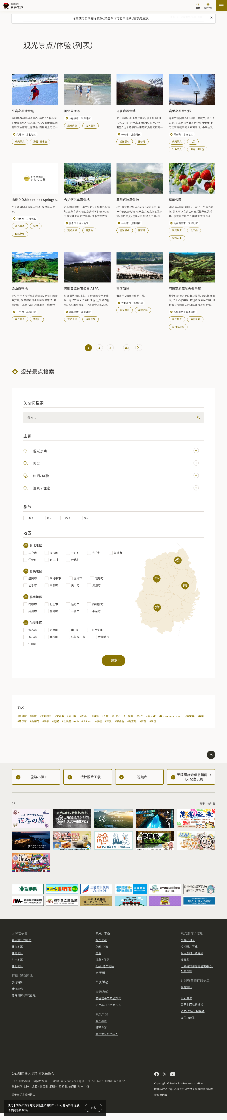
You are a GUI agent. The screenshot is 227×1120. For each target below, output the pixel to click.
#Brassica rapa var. (171, 722)
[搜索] (198, 6)
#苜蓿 (143, 728)
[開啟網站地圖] (221, 5)
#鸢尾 (55, 728)
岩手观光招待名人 (107, 1040)
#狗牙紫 (151, 722)
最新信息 (186, 1005)
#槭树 (33, 722)
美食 (116, 466)
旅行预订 (101, 979)
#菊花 (140, 722)
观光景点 (20, 142)
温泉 (35, 226)
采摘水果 (177, 239)
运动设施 (90, 320)
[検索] (198, 420)
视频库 (185, 966)
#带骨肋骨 (46, 722)
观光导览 (101, 1027)
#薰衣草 (22, 728)
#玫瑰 (153, 728)
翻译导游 (101, 1034)
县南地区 (17, 960)
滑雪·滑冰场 (40, 142)
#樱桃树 (22, 722)
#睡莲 (95, 722)
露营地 (141, 142)
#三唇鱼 (129, 722)
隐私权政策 (188, 1024)
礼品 (192, 142)
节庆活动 (102, 988)
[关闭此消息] (212, 18)
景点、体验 (103, 939)
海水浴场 (90, 125)
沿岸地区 (17, 966)
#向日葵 (72, 722)
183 (128, 349)
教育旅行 (186, 994)
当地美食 (177, 149)
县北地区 (17, 973)
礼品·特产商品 (105, 973)
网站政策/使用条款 (192, 1018)
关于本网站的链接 (192, 1011)
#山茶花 (34, 728)
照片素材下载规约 (192, 960)
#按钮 (98, 728)
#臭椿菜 (190, 722)
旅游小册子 (188, 947)
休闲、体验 (116, 479)
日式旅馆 (20, 234)
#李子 (45, 728)
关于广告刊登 (206, 810)
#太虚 (105, 722)
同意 (93, 1107)
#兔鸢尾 (132, 728)
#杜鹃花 (116, 722)
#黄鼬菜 (59, 722)
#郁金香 (119, 728)
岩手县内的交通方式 (108, 1011)
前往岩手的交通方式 (108, 1005)
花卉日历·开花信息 (24, 1002)
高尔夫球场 (178, 328)
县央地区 (17, 953)
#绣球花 (84, 722)
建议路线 (17, 995)
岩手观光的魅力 (21, 947)
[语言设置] (208, 6)
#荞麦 (108, 728)
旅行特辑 (17, 989)
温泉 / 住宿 (116, 491)
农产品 (194, 231)
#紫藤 (201, 722)
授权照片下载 (189, 953)
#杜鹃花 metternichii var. (77, 728)
